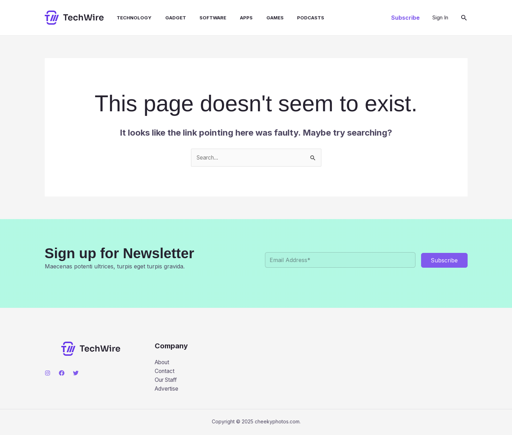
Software (202, 17)
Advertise (167, 389)
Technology (128, 17)
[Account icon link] (440, 17)
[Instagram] (47, 373)
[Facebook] (61, 373)
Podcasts (293, 17)
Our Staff (167, 380)
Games (260, 17)
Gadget (167, 17)
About (163, 362)
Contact (165, 371)
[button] (405, 17)
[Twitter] (76, 373)
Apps (233, 17)
